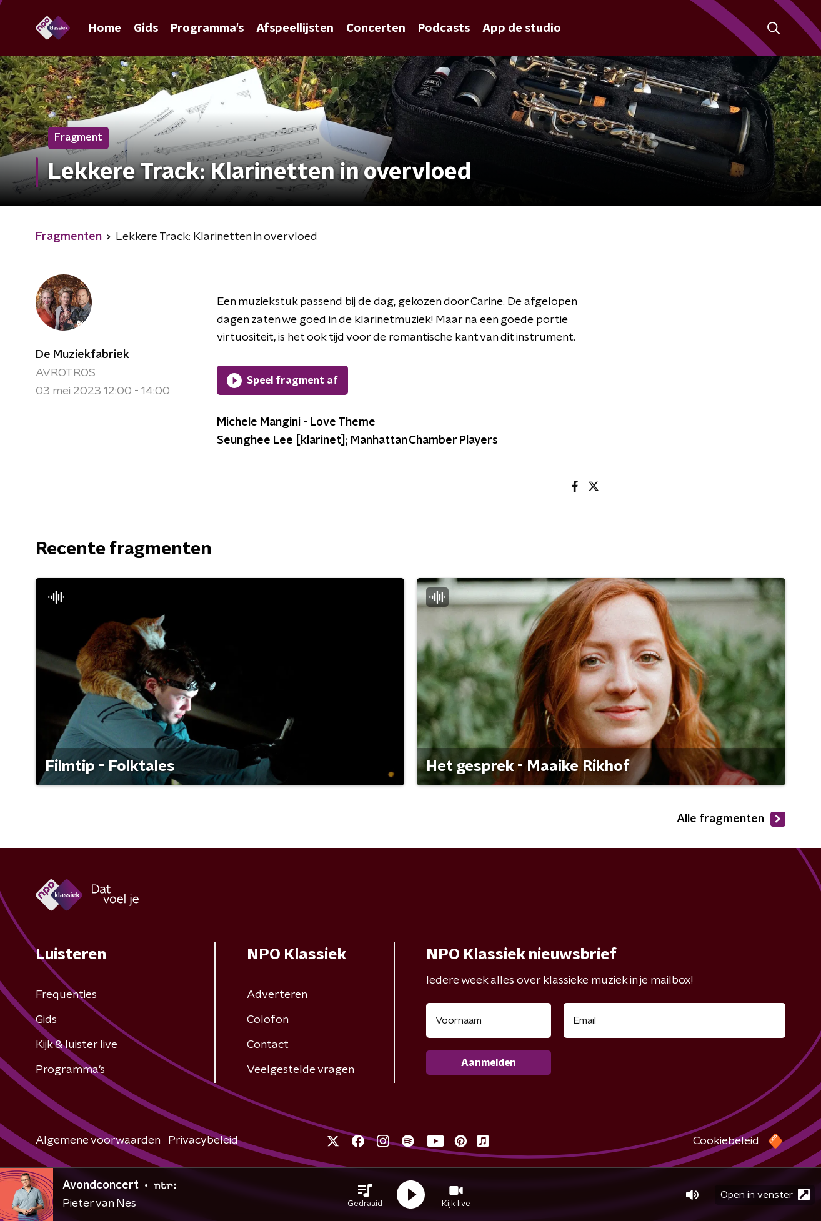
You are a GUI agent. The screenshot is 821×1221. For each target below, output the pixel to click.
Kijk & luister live (76, 1044)
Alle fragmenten (731, 819)
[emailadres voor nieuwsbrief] (674, 1020)
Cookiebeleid (726, 1141)
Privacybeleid (203, 1140)
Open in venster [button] (765, 1194)
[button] (365, 1195)
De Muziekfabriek (82, 355)
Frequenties (66, 994)
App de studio (521, 28)
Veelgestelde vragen (300, 1069)
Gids (146, 28)
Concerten (376, 28)
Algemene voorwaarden (98, 1140)
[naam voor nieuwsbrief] (488, 1020)
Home (105, 28)
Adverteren (277, 994)
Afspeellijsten (295, 28)
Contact (268, 1044)
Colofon (268, 1019)
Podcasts (444, 28)
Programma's (207, 28)
